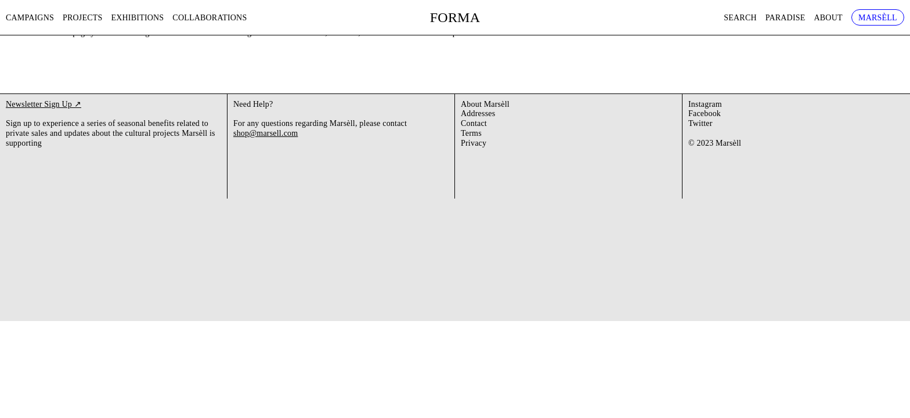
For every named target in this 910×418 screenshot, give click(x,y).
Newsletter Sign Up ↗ (43, 104)
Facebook (704, 113)
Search (740, 17)
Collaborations (209, 17)
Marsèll (877, 17)
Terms (471, 133)
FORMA (455, 17)
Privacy (473, 143)
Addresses (478, 113)
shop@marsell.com (265, 133)
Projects (83, 17)
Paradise (785, 17)
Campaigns (30, 17)
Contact (474, 123)
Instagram (705, 104)
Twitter (700, 123)
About (828, 17)
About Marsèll (485, 104)
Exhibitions (137, 17)
